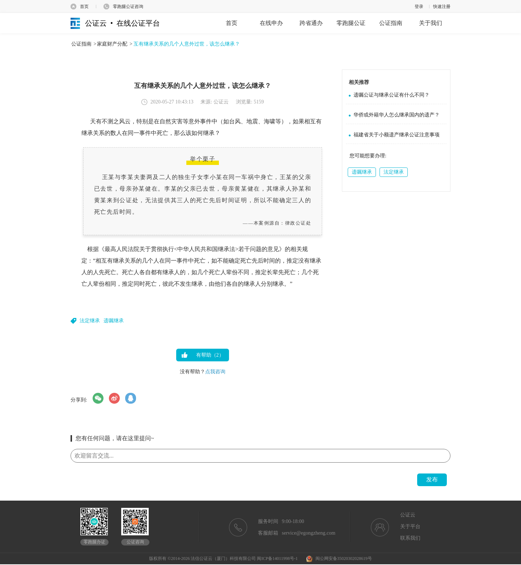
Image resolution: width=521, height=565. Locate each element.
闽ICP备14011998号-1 (277, 558)
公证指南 (81, 44)
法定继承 (90, 320)
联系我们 (410, 538)
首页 (84, 6)
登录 (419, 6)
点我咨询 (215, 371)
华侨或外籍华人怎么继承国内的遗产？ (396, 115)
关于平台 (410, 526)
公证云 (407, 515)
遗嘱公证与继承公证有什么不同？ (391, 95)
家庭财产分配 (112, 44)
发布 (432, 479)
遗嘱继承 (113, 320)
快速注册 (441, 6)
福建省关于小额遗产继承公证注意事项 (396, 134)
